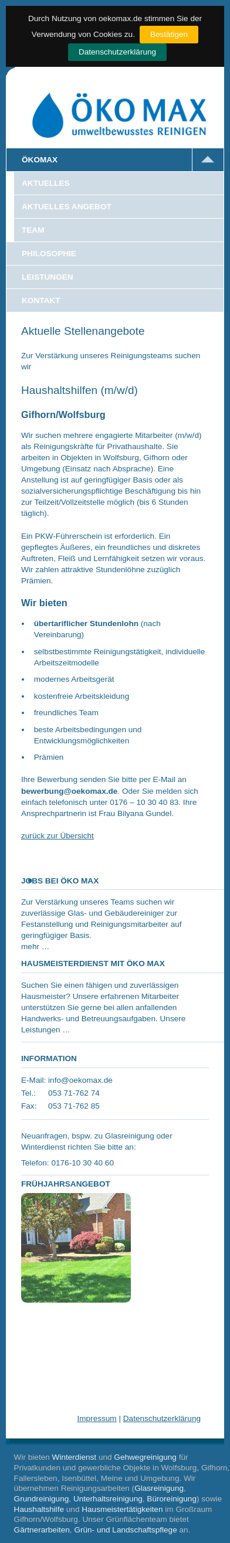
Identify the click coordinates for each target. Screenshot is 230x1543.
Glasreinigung (159, 1488)
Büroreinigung (172, 1498)
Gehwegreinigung (145, 1457)
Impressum (96, 1418)
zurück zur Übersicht (57, 835)
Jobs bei (60, 880)
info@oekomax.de (80, 1080)
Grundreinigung (41, 1498)
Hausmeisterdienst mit (93, 963)
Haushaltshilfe (39, 1509)
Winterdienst (74, 1457)
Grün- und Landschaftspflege (125, 1529)
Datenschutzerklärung (117, 51)
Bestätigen (169, 34)
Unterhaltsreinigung (108, 1498)
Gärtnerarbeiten (42, 1529)
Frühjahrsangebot (65, 1184)
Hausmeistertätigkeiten (122, 1509)
